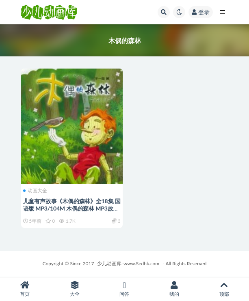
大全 (75, 289)
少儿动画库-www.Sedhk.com (128, 263)
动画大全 (35, 191)
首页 (25, 289)
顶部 (224, 289)
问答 (124, 289)
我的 (174, 289)
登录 (201, 12)
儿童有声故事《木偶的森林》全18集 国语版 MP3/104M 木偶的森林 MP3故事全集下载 (72, 208)
